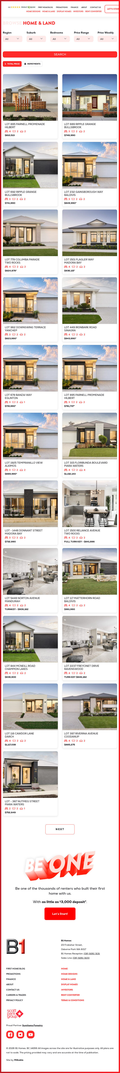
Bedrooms (56, 32)
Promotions (62, 7)
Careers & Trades (16, 995)
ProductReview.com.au (21, 7)
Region (7, 32)
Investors (78, 11)
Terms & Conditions (72, 1000)
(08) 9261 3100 (81, 958)
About (84, 7)
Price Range (81, 32)
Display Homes (64, 11)
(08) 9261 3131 (92, 953)
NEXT (60, 829)
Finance (74, 7)
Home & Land (48, 11)
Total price (12, 64)
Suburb (31, 32)
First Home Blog (45, 7)
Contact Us (95, 7)
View (30, 106)
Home (64, 968)
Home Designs (33, 11)
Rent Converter (93, 11)
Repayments (32, 64)
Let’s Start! (60, 903)
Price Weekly (106, 32)
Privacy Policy (14, 1000)
